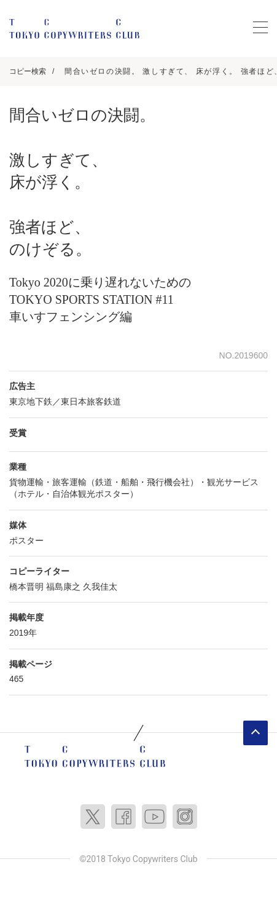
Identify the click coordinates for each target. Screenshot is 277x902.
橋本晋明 (26, 586)
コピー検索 (27, 71)
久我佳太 (100, 586)
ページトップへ (255, 733)
